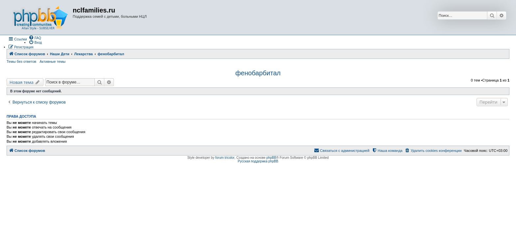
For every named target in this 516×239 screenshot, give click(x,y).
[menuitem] (35, 37)
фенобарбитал (257, 73)
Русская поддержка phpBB (258, 161)
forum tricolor (224, 157)
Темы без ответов (21, 61)
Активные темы (52, 61)
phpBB (271, 157)
